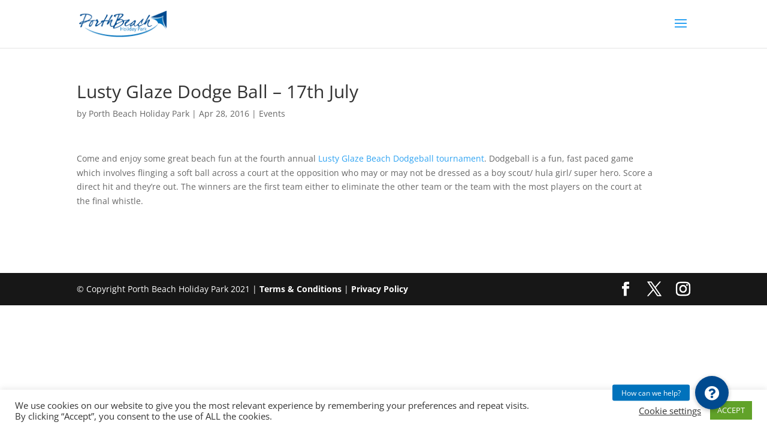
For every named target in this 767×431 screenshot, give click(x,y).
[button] (712, 392)
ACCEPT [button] (731, 410)
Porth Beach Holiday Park (139, 113)
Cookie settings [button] (670, 410)
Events (272, 113)
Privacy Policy (379, 289)
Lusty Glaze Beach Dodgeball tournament (401, 158)
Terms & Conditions (300, 289)
